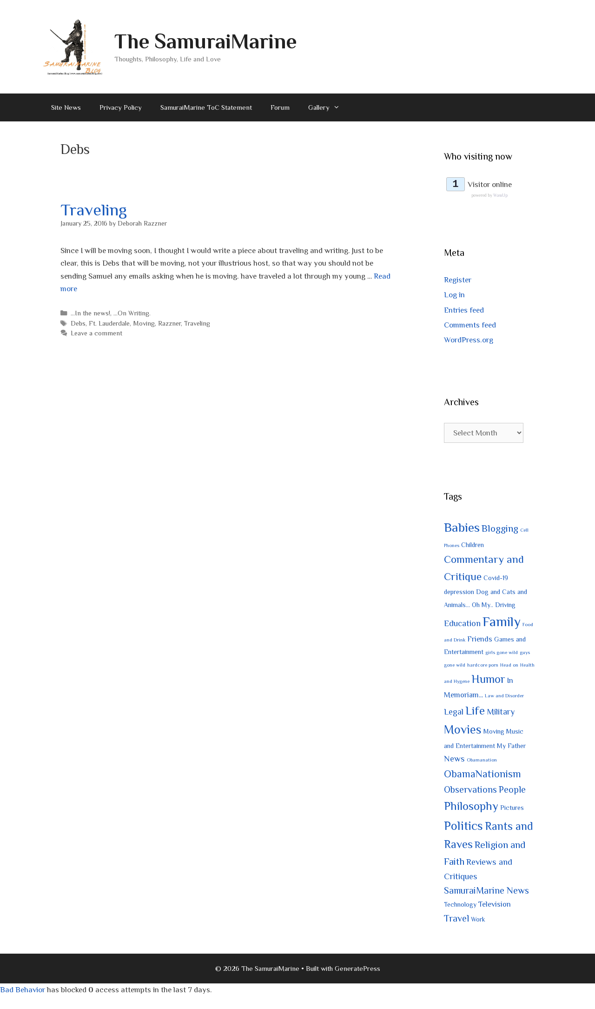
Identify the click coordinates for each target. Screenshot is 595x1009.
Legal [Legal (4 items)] (453, 712)
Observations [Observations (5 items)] (470, 791)
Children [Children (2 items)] (472, 545)
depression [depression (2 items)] (459, 593)
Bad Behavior (22, 990)
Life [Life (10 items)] (475, 711)
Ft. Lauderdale (109, 323)
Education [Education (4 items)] (462, 624)
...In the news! (90, 313)
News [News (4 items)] (454, 760)
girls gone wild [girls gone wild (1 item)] (501, 653)
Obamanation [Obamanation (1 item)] (482, 761)
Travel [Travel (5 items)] (456, 919)
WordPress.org (468, 341)
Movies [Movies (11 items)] (463, 730)
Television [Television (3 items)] (494, 905)
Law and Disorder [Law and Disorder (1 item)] (504, 697)
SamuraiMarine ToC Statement (206, 107)
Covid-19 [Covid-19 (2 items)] (495, 579)
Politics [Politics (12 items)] (463, 827)
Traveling (93, 209)
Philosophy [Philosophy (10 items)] (471, 807)
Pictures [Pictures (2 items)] (512, 809)
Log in (454, 296)
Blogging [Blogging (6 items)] (500, 529)
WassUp (500, 196)
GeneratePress (357, 969)
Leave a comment (96, 333)
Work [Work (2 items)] (478, 920)
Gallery (328, 107)
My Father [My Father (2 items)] (511, 747)
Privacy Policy (120, 107)
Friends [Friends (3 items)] (479, 639)
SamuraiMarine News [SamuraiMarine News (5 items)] (486, 892)
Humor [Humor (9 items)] (488, 680)
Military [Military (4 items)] (501, 712)
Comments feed (470, 325)
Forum (280, 107)
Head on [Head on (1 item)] (509, 666)
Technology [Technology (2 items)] (460, 905)
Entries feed (464, 311)
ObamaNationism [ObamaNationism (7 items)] (482, 775)
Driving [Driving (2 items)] (505, 605)
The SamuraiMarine (205, 41)
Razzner (169, 323)
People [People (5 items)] (512, 791)
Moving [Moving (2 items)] (493, 732)
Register (457, 281)
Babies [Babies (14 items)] (462, 528)
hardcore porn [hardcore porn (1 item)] (482, 666)
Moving (144, 323)
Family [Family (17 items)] (502, 622)
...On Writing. (132, 313)
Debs (78, 323)
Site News (66, 107)
